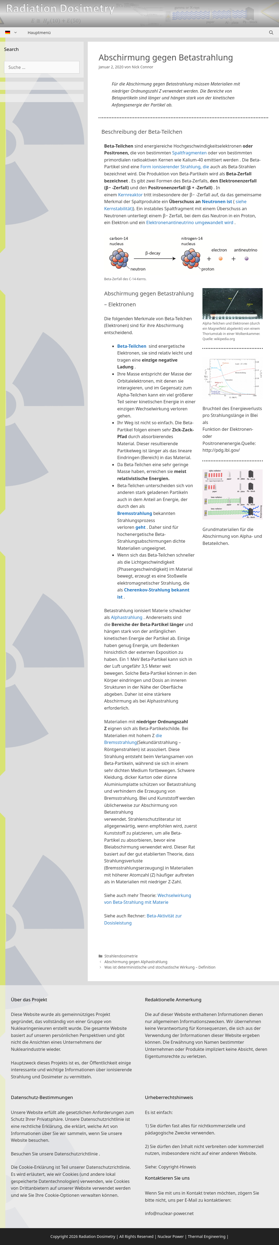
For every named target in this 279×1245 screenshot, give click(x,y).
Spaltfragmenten (189, 153)
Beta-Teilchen (131, 346)
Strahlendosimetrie (121, 956)
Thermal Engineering (206, 1236)
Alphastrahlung (126, 617)
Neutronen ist (217, 202)
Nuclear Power (170, 1236)
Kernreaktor (130, 195)
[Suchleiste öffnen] (271, 32)
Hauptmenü (39, 32)
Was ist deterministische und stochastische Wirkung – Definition (160, 967)
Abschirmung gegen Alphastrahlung (135, 961)
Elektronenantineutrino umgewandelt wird (189, 222)
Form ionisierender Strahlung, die (174, 167)
